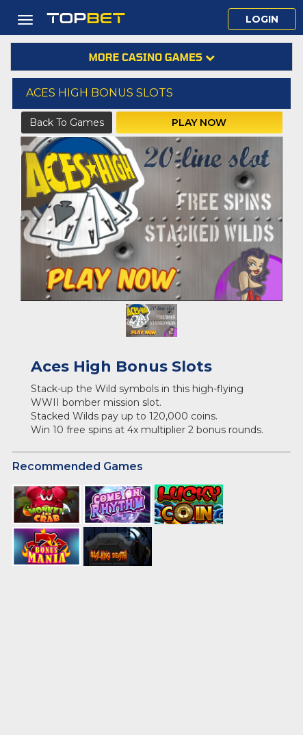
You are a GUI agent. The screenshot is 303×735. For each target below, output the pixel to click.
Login (262, 19)
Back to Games (66, 122)
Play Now (199, 122)
